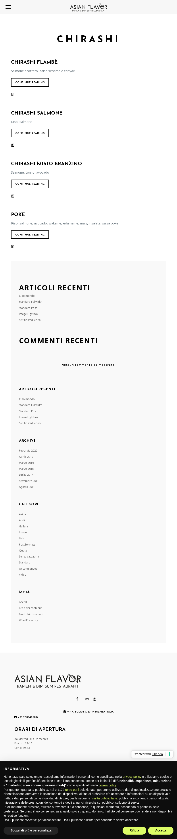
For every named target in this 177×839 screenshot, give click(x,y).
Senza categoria (29, 556)
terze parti (72, 789)
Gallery (23, 526)
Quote (23, 550)
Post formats (27, 544)
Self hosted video (30, 320)
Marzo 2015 (26, 469)
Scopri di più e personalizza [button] (31, 830)
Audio (23, 520)
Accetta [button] (160, 830)
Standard (25, 562)
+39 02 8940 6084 (26, 717)
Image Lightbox (28, 314)
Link (21, 538)
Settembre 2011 (29, 481)
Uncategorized (28, 569)
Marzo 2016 (26, 463)
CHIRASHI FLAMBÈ (34, 62)
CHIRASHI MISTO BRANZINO (46, 164)
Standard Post (28, 308)
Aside (22, 514)
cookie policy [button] (107, 785)
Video (22, 575)
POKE (18, 214)
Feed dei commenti (31, 614)
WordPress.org (28, 620)
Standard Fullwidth (30, 302)
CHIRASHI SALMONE (37, 113)
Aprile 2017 (26, 457)
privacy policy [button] (132, 776)
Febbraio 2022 (28, 450)
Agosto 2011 (27, 487)
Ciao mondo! (27, 296)
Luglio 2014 (26, 475)
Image (23, 532)
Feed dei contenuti (30, 608)
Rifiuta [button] (134, 830)
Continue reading (30, 82)
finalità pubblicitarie (104, 798)
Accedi (23, 602)
